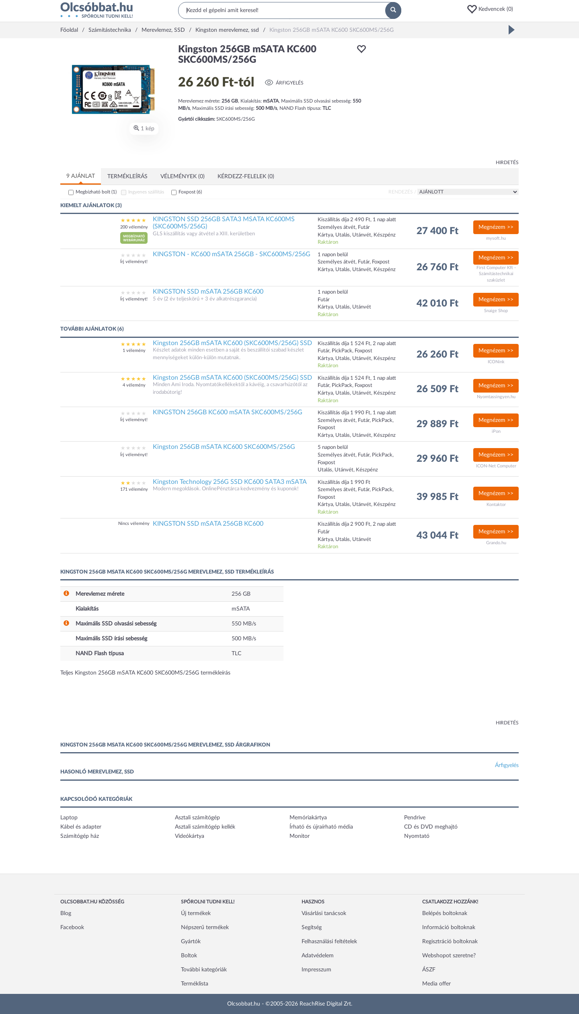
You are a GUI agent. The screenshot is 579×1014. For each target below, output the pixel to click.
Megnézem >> (495, 227)
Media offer (436, 984)
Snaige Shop (496, 311)
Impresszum (316, 970)
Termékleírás (127, 176)
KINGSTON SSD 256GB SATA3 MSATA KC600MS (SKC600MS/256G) (224, 223)
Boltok (189, 955)
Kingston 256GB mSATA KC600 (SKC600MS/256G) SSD (232, 343)
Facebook (72, 927)
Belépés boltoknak (444, 913)
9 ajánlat (80, 176)
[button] (492, 9)
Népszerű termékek (205, 927)
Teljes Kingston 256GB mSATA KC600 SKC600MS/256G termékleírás (145, 673)
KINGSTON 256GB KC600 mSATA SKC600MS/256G (227, 412)
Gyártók (191, 941)
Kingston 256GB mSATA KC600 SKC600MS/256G (224, 447)
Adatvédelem (318, 955)
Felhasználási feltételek (329, 941)
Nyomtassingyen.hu (496, 397)
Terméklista (194, 984)
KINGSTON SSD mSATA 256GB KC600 (208, 291)
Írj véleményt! (134, 261)
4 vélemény (134, 385)
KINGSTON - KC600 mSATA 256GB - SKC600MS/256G (231, 254)
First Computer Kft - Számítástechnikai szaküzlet (496, 273)
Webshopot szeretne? (449, 955)
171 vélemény (134, 489)
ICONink (496, 362)
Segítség (312, 927)
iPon (496, 431)
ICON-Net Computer (496, 466)
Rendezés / (402, 191)
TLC (236, 653)
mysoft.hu (496, 238)
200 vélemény (134, 227)
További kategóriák (204, 970)
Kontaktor (496, 504)
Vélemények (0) (182, 176)
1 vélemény (134, 350)
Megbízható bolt (96, 191)
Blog (65, 913)
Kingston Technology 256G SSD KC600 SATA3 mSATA (230, 482)
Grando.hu (496, 543)
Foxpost (190, 191)
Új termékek (196, 913)
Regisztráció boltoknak (450, 941)
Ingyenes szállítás (146, 191)
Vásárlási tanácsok (324, 913)
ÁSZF (428, 970)
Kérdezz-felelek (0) (246, 176)
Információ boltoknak (448, 927)
